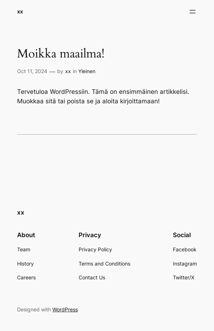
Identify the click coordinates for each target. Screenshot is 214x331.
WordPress (65, 309)
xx (20, 11)
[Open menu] (192, 11)
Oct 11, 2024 (32, 71)
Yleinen (86, 71)
